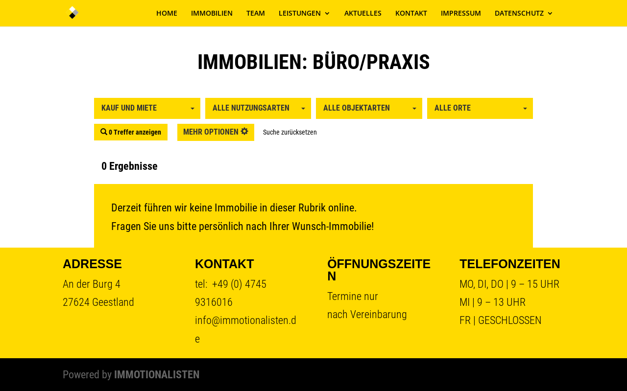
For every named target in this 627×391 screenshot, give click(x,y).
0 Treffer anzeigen (130, 132)
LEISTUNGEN (300, 14)
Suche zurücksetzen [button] (290, 132)
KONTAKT (411, 14)
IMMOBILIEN (212, 14)
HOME (166, 14)
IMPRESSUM (461, 14)
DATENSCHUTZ (519, 14)
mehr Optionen (215, 132)
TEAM (255, 14)
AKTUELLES (363, 14)
